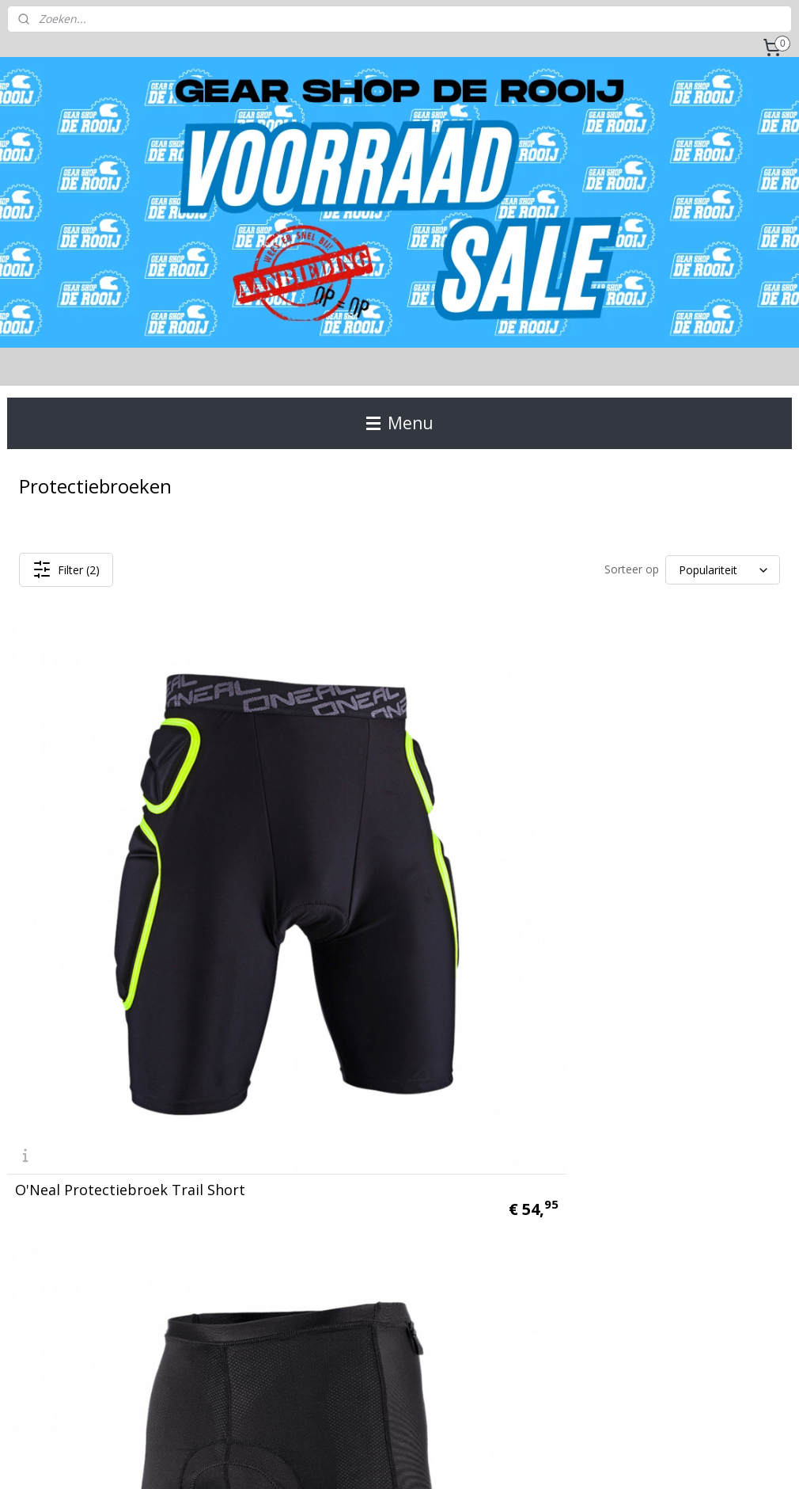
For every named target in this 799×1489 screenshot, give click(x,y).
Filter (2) (66, 569)
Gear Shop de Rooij (65, 1256)
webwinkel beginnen (440, 1460)
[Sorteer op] (722, 570)
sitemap (347, 1460)
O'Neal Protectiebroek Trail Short (130, 882)
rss (380, 1460)
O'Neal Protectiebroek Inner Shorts (377, 875)
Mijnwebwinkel (579, 1460)
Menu (400, 423)
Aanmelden (581, 1052)
